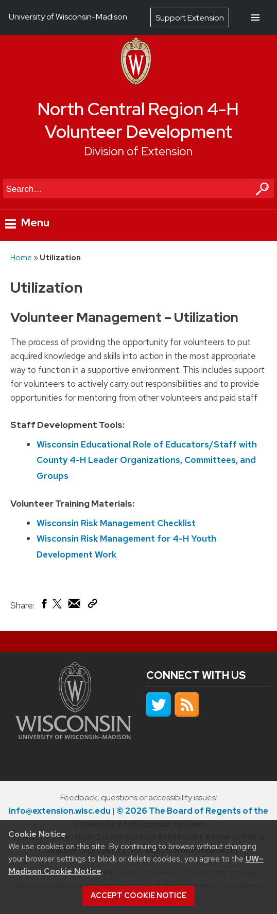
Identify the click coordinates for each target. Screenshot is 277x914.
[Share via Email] (74, 606)
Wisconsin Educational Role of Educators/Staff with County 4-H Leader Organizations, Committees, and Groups (147, 460)
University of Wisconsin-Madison (68, 16)
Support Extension (189, 17)
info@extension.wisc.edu (60, 810)
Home (21, 257)
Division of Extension (138, 151)
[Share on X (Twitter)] (58, 607)
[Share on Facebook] (43, 606)
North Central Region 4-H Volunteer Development (138, 121)
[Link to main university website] (73, 736)
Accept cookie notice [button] (138, 895)
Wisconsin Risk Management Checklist (116, 523)
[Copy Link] (92, 605)
